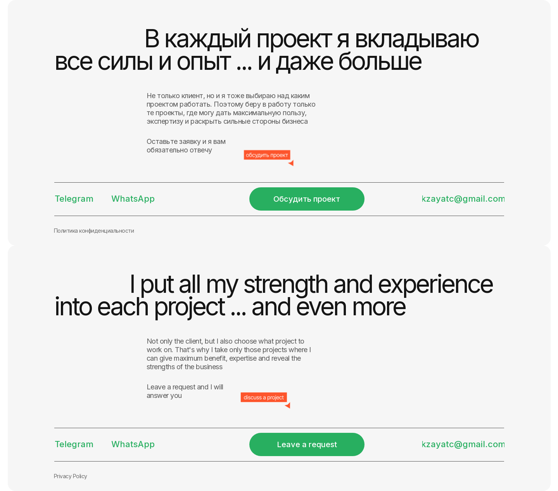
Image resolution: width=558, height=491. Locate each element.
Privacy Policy (70, 476)
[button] (307, 199)
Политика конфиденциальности (94, 230)
